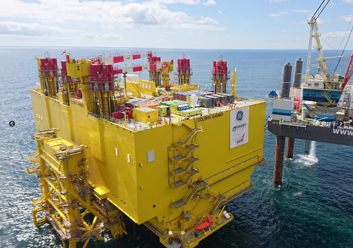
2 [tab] (182, 232)
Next (340, 124)
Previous (12, 124)
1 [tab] (169, 232)
